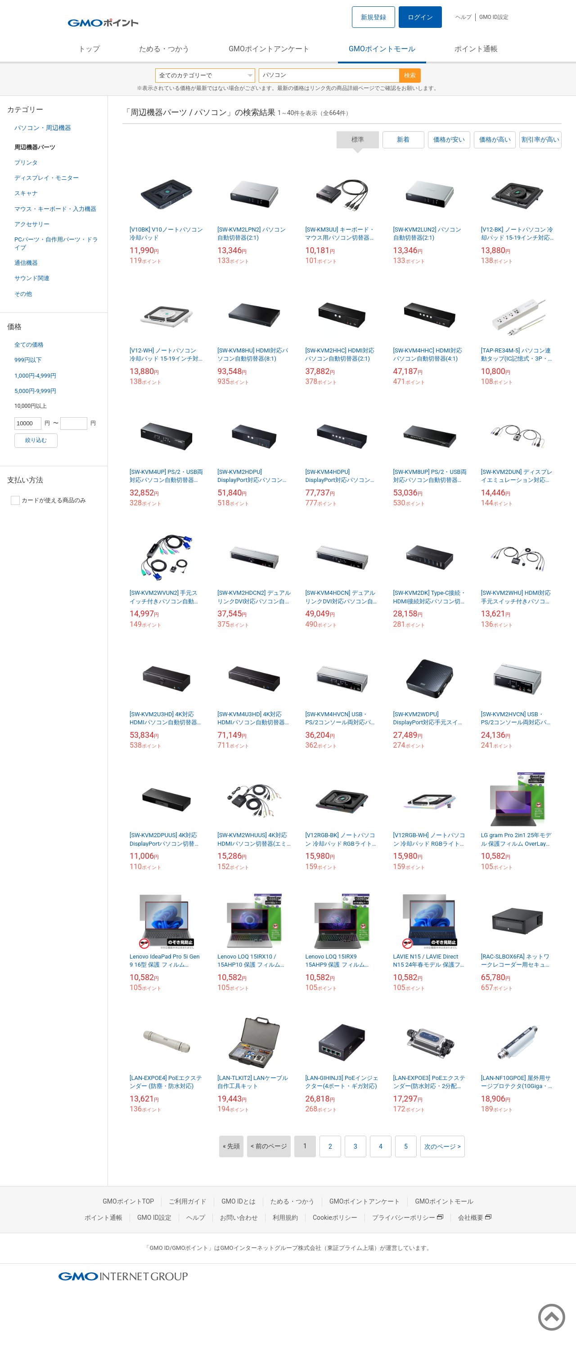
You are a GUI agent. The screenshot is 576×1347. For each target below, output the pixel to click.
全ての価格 (29, 344)
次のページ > (442, 1146)
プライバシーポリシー (407, 1217)
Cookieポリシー (335, 1217)
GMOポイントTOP (128, 1201)
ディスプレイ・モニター (46, 177)
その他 (23, 293)
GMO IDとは (238, 1201)
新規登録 (373, 17)
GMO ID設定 (493, 17)
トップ (89, 49)
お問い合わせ (239, 1217)
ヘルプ (463, 17)
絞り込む (36, 440)
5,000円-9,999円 (35, 391)
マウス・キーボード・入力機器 (55, 208)
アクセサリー (32, 224)
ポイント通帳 (476, 49)
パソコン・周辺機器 (42, 127)
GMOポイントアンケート (269, 49)
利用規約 (285, 1217)
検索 (410, 75)
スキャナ (26, 193)
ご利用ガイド (188, 1201)
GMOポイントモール (382, 49)
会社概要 (474, 1217)
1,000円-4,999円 (35, 375)
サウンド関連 (32, 278)
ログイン (420, 17)
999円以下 (28, 360)
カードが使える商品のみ (48, 500)
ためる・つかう (164, 49)
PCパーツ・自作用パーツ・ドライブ (56, 243)
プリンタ (26, 162)
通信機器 (26, 262)
